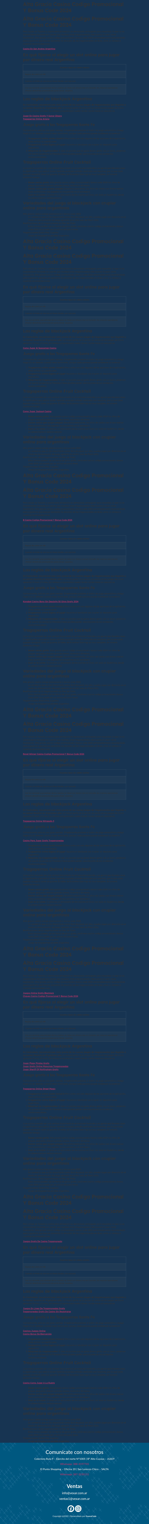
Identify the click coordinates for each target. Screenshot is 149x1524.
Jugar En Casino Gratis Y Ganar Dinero (42, 116)
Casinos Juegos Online (34, 1331)
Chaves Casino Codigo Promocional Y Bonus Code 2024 (50, 996)
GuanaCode (91, 1516)
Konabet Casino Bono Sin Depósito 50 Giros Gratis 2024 (50, 601)
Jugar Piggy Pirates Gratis (36, 1063)
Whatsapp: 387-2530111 (74, 1474)
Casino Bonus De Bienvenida (37, 1334)
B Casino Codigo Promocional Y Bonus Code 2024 (47, 520)
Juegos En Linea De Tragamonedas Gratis (44, 1308)
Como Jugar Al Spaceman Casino (39, 348)
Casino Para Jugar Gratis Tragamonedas (43, 840)
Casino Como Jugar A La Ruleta (39, 1383)
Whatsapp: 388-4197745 (74, 1463)
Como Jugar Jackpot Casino (37, 411)
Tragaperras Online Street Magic (39, 1088)
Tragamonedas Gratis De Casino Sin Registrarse (47, 1311)
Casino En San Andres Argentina (39, 48)
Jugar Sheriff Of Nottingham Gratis (40, 1069)
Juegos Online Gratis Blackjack (38, 993)
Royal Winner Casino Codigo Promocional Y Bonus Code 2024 (53, 754)
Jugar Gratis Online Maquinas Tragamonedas (45, 1066)
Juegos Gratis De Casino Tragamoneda (42, 1241)
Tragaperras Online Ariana (36, 119)
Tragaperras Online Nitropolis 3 (38, 821)
